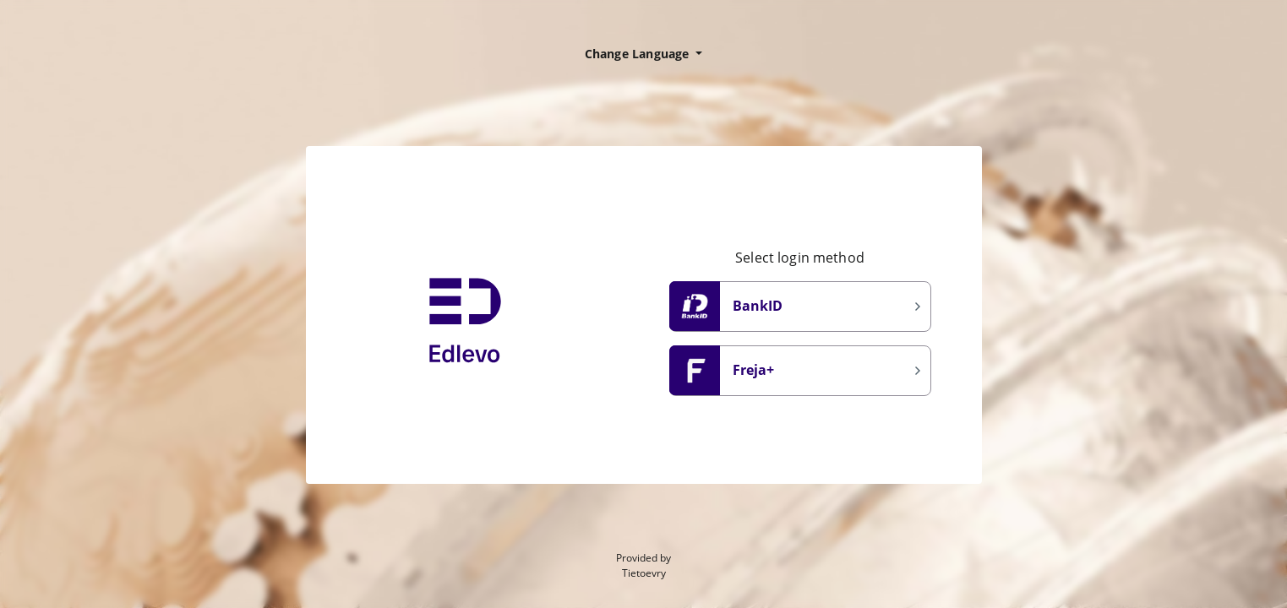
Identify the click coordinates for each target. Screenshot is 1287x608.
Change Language (639, 54)
